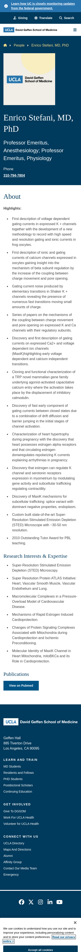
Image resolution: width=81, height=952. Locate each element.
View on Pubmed (21, 685)
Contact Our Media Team (20, 868)
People (19, 45)
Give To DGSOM (14, 811)
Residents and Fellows (18, 772)
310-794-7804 (14, 175)
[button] (43, 18)
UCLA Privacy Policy (17, 927)
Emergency (11, 874)
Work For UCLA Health (18, 817)
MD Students (12, 766)
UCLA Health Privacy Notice (56, 927)
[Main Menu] (75, 29)
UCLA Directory (13, 843)
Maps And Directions (17, 849)
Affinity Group (12, 862)
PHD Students (13, 779)
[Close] (75, 932)
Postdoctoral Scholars (18, 785)
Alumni (8, 855)
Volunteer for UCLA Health (21, 823)
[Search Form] (67, 18)
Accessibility (50, 919)
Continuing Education (17, 791)
